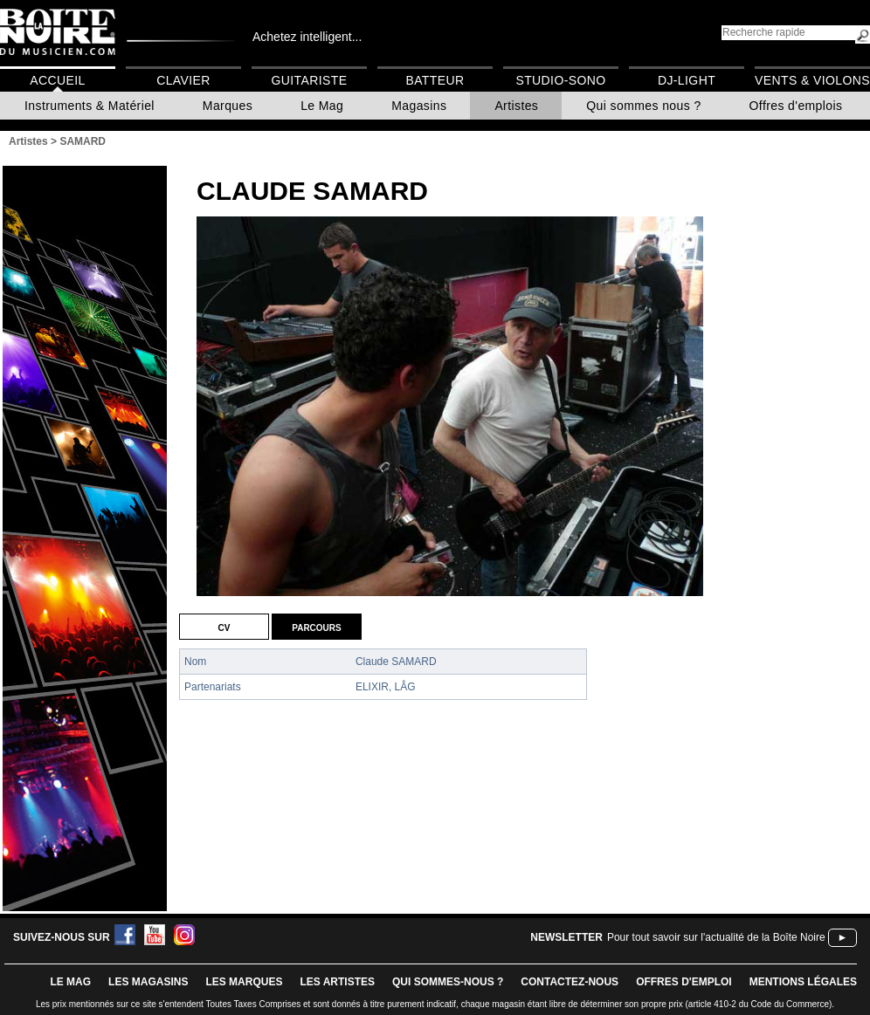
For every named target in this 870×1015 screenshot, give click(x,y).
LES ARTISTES (337, 982)
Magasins (418, 106)
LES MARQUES (243, 982)
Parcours (316, 627)
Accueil (57, 80)
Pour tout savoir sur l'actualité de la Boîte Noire (716, 937)
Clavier (183, 80)
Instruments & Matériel (89, 106)
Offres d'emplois (796, 106)
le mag (70, 982)
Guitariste (310, 80)
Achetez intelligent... (307, 37)
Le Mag (321, 106)
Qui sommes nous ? (643, 106)
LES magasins (148, 982)
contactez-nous (569, 982)
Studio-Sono (560, 80)
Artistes (516, 106)
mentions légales (803, 982)
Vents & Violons (812, 80)
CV (224, 627)
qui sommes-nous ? (447, 982)
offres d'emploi (684, 982)
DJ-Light (686, 80)
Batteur (434, 80)
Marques (227, 106)
